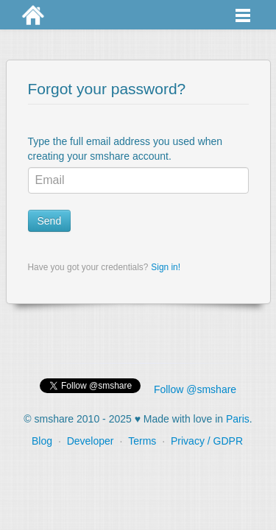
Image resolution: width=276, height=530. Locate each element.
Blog (42, 441)
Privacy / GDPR (207, 441)
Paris (238, 419)
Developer (90, 441)
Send (50, 221)
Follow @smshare (195, 389)
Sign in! (165, 267)
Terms (142, 441)
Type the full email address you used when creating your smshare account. (125, 148)
